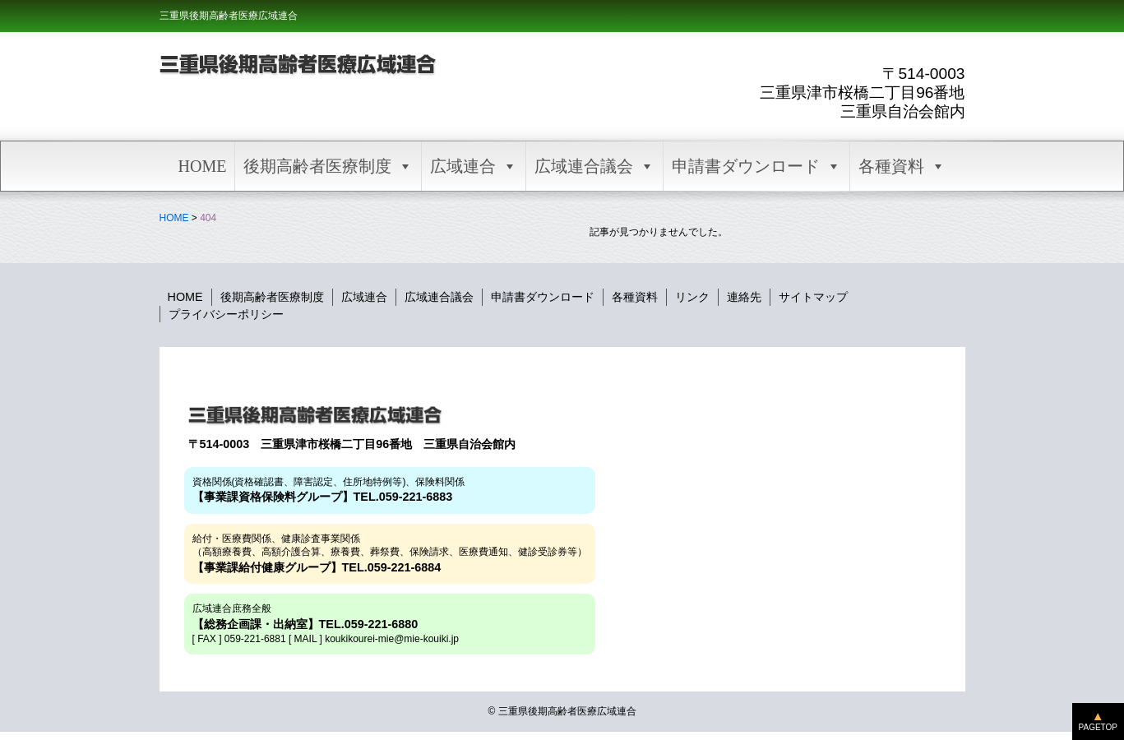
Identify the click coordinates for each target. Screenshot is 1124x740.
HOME (202, 166)
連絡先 (744, 296)
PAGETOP (1098, 727)
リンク (692, 296)
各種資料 (902, 166)
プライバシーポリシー (226, 314)
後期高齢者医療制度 (328, 166)
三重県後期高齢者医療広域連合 (229, 15)
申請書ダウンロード (756, 166)
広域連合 (473, 166)
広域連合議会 (594, 166)
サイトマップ (813, 296)
